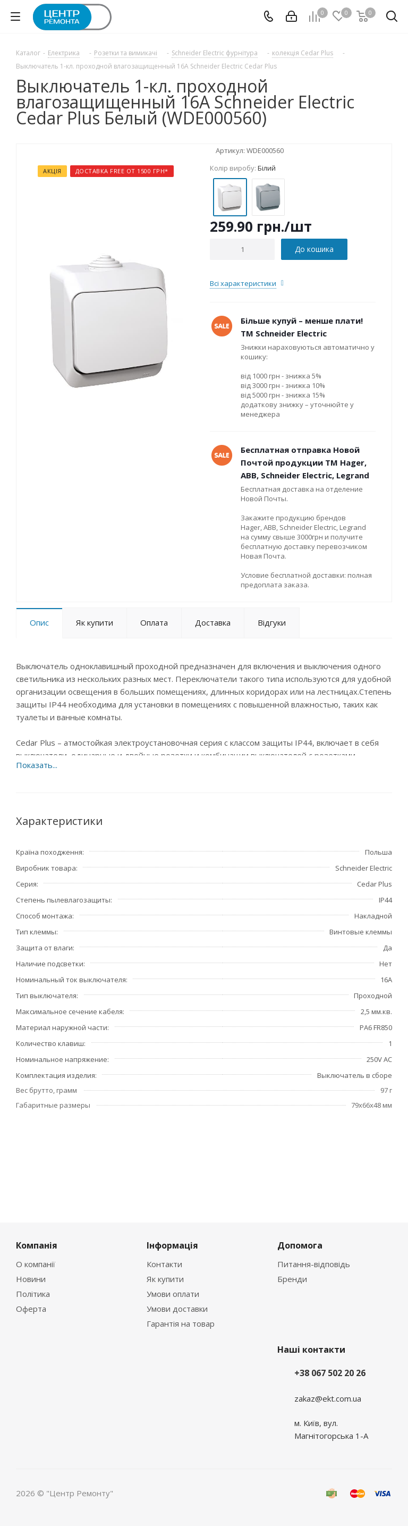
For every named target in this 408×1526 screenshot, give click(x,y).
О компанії (35, 1264)
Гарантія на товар (181, 1323)
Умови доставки (177, 1308)
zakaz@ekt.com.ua (327, 1398)
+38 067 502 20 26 (330, 1373)
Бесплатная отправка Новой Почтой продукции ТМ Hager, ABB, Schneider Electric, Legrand (305, 462)
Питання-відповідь (313, 1264)
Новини (31, 1279)
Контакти (164, 1264)
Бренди (292, 1279)
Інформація (172, 1245)
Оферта (31, 1308)
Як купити (165, 1279)
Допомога (299, 1245)
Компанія (36, 1245)
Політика (33, 1293)
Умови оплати (173, 1293)
